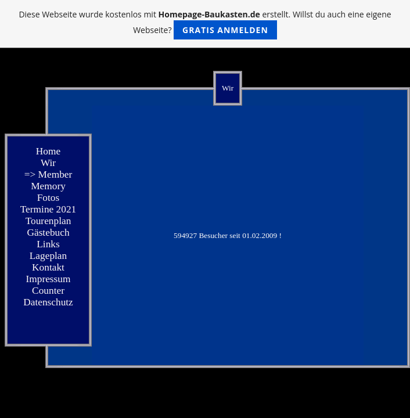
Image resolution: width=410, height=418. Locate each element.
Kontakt (48, 267)
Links (48, 244)
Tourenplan (48, 220)
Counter (48, 290)
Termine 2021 (48, 209)
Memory (48, 186)
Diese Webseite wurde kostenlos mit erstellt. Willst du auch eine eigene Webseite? (205, 24)
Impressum (48, 278)
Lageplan (48, 255)
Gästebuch (48, 232)
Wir (48, 162)
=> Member (48, 174)
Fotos (48, 197)
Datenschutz (48, 302)
